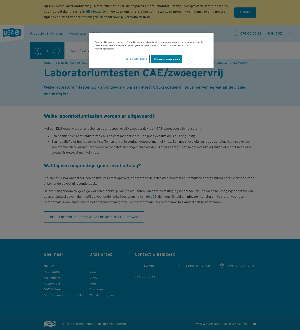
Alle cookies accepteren (166, 59)
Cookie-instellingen (136, 58)
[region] (151, 50)
